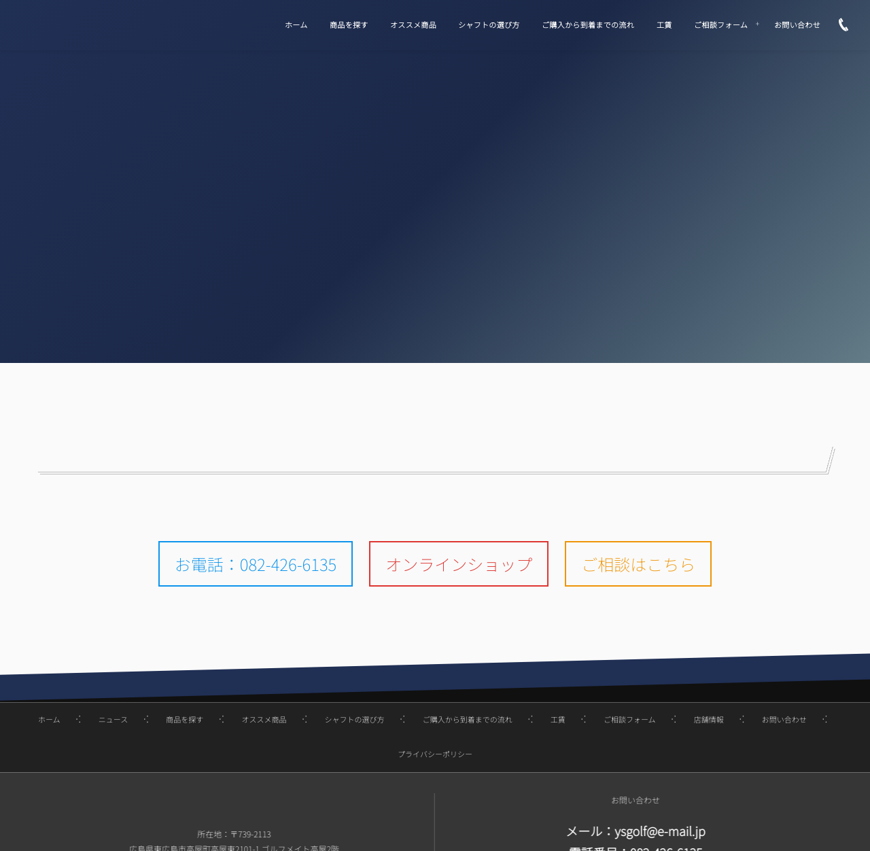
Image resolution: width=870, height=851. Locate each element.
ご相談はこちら (638, 564)
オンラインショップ (458, 564)
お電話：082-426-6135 (256, 564)
